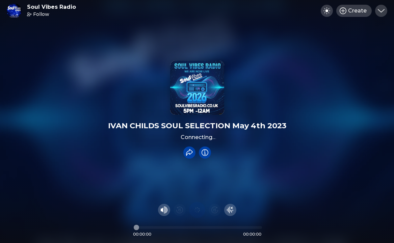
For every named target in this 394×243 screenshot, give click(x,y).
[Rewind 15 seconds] (180, 210)
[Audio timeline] (198, 227)
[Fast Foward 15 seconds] (215, 210)
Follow (38, 14)
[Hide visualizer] (230, 210)
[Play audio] (197, 210)
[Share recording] (189, 152)
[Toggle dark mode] (327, 11)
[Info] (205, 152)
